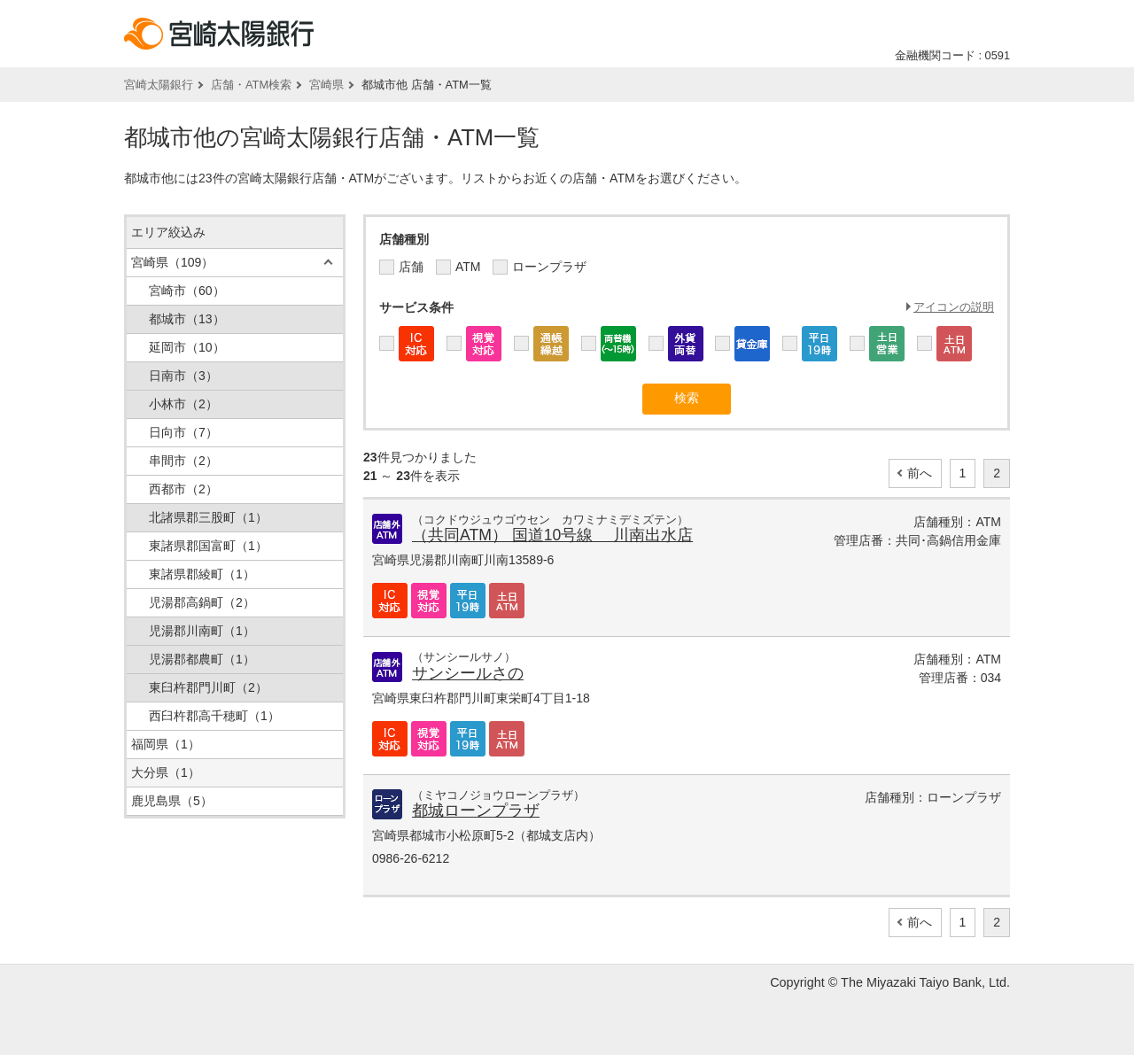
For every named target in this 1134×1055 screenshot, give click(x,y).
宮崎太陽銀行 (158, 84)
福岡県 (165, 744)
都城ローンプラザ (476, 810)
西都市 (183, 489)
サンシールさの (468, 673)
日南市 (183, 375)
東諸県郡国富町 (208, 546)
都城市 (187, 319)
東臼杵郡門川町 (208, 687)
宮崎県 (326, 84)
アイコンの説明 (953, 307)
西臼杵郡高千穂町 (214, 716)
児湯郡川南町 (202, 631)
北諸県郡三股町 (208, 517)
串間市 (183, 461)
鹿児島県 (172, 801)
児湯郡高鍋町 (202, 602)
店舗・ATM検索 (251, 84)
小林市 (183, 404)
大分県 (165, 772)
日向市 (183, 432)
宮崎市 (187, 290)
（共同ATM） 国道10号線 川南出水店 (552, 535)
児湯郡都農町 (202, 659)
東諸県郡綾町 (202, 574)
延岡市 (187, 347)
